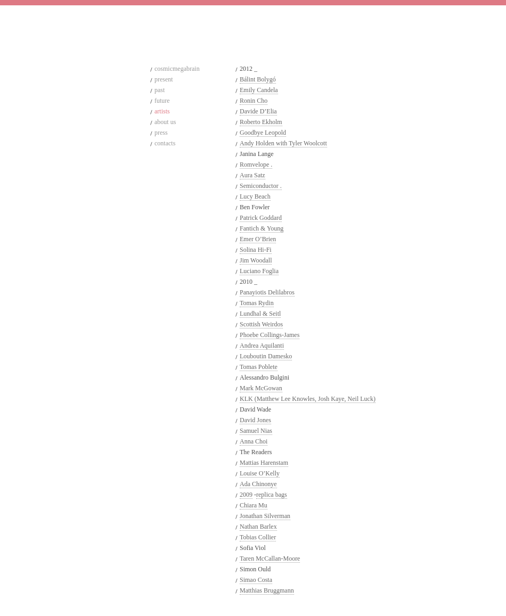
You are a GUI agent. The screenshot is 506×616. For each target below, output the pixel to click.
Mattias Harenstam (264, 462)
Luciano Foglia (259, 271)
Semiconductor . (261, 186)
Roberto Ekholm (261, 122)
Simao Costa (256, 580)
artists (162, 111)
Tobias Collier (258, 537)
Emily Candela (259, 90)
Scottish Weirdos (261, 324)
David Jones (255, 420)
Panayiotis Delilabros (267, 292)
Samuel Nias (256, 430)
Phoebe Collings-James (269, 335)
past (159, 90)
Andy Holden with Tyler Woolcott (283, 143)
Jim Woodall (256, 260)
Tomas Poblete (259, 367)
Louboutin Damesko (266, 356)
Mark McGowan (261, 388)
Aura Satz (252, 175)
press (161, 132)
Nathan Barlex (258, 526)
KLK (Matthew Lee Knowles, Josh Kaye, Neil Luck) (308, 399)
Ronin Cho (253, 100)
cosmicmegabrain (177, 68)
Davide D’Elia (258, 111)
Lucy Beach (255, 196)
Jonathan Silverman (265, 516)
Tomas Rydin (257, 303)
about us (165, 122)
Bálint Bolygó (258, 79)
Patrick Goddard (261, 217)
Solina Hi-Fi (256, 249)
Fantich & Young (261, 228)
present (163, 79)
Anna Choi (253, 441)
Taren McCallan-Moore (270, 558)
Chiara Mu (253, 505)
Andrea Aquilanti (262, 345)
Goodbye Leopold (263, 132)
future (162, 100)
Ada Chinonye (258, 484)
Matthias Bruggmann (267, 590)
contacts (164, 143)
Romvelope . (256, 164)
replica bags (271, 494)
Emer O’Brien (258, 239)
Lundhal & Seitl (260, 313)
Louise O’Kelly (260, 473)
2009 (246, 494)
